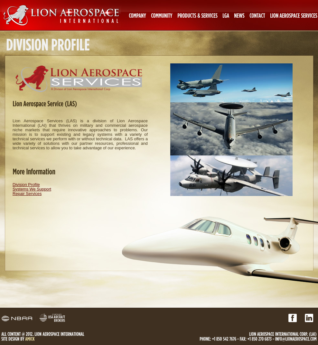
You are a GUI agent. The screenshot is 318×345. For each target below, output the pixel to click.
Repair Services (27, 193)
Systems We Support (32, 189)
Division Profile (26, 184)
